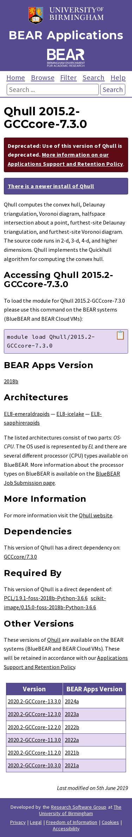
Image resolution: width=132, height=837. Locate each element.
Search (93, 77)
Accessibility (66, 828)
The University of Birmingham (80, 810)
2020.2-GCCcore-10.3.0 (34, 765)
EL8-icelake (70, 413)
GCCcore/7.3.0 (20, 556)
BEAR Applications (65, 35)
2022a (72, 739)
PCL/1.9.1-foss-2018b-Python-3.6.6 (46, 597)
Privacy (18, 822)
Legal (36, 822)
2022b (72, 727)
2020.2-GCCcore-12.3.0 (34, 713)
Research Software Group (79, 807)
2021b (72, 752)
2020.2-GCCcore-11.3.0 (34, 739)
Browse (43, 77)
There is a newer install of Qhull (51, 186)
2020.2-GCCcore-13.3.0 (34, 701)
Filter (68, 77)
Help (118, 77)
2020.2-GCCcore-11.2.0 (34, 752)
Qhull (54, 639)
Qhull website (95, 515)
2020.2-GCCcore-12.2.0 (34, 727)
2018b (11, 381)
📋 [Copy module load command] (120, 335)
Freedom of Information (72, 822)
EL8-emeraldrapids (27, 413)
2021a (72, 765)
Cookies (110, 822)
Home (15, 77)
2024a (72, 701)
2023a (72, 713)
